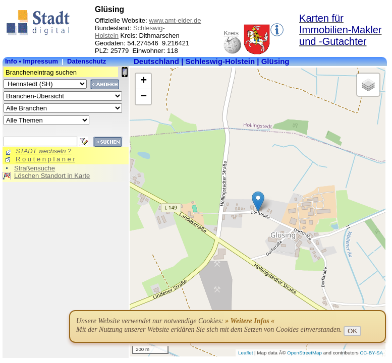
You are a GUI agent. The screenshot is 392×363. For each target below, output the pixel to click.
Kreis (231, 33)
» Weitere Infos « (249, 321)
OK (352, 331)
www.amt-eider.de (175, 20)
